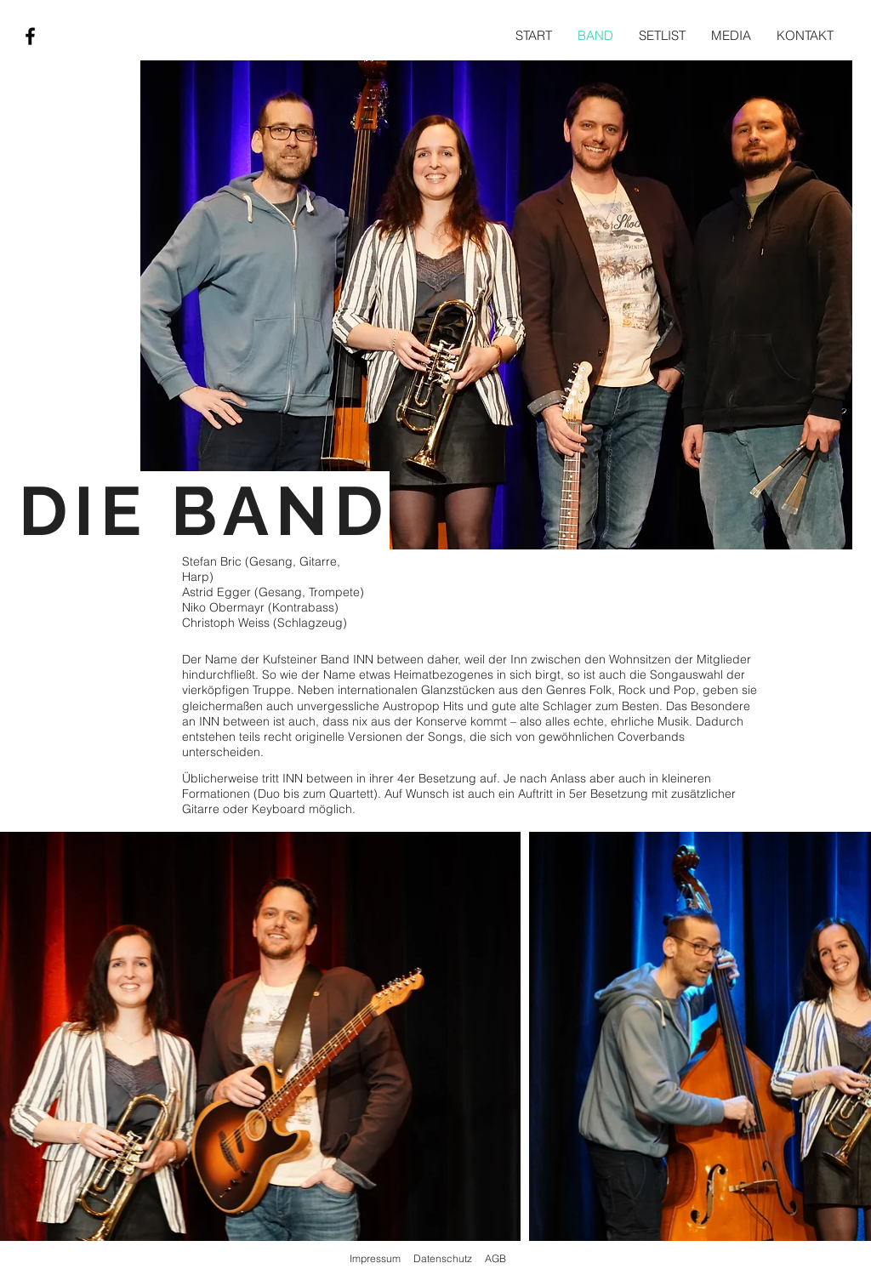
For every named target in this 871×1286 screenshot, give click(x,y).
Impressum (375, 1258)
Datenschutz (442, 1258)
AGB (495, 1258)
